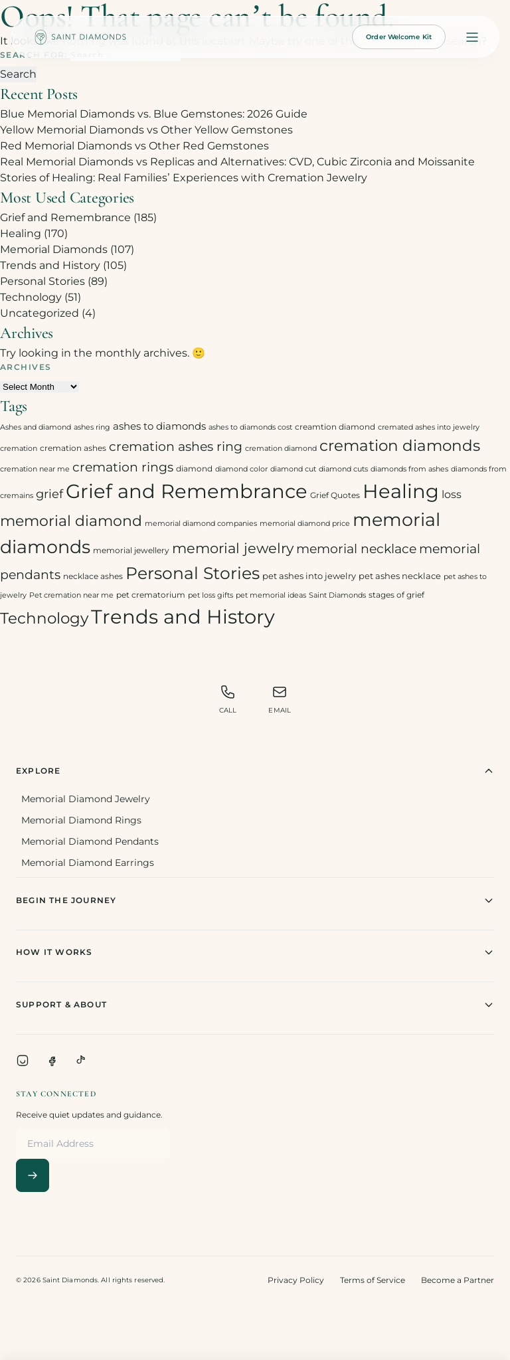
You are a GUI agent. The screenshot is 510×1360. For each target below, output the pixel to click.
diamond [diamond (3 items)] (194, 468)
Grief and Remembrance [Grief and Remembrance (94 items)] (186, 491)
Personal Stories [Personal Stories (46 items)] (193, 572)
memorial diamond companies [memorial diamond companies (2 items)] (201, 523)
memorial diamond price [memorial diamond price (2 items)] (305, 523)
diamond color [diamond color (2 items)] (241, 469)
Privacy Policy (296, 1280)
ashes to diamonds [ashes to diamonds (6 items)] (159, 426)
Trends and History (50, 265)
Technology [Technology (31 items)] (44, 618)
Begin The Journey (255, 900)
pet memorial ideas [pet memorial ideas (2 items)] (271, 595)
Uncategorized (39, 313)
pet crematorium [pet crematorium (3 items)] (150, 595)
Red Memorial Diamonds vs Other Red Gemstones (134, 145)
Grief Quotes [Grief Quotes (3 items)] (335, 495)
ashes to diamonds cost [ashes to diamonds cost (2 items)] (250, 427)
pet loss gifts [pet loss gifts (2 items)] (210, 595)
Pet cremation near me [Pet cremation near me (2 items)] (71, 595)
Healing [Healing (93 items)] (401, 491)
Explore (255, 771)
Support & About (255, 1004)
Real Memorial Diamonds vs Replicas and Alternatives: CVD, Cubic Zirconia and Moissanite (237, 161)
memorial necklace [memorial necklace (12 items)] (356, 548)
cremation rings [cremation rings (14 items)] (122, 467)
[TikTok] (81, 1060)
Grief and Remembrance (65, 217)
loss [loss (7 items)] (452, 494)
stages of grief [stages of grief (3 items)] (396, 595)
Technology (31, 297)
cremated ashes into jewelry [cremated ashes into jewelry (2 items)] (428, 427)
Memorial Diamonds (54, 249)
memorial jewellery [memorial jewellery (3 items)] (131, 550)
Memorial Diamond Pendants (90, 841)
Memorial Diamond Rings (81, 820)
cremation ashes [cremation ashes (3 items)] (73, 448)
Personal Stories (42, 281)
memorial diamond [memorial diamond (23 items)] (71, 520)
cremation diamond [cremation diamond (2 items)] (281, 448)
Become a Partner (457, 1280)
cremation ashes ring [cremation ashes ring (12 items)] (175, 446)
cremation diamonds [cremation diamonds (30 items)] (399, 445)
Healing (20, 233)
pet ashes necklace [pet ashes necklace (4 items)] (400, 575)
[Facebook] (51, 1060)
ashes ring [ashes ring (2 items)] (92, 427)
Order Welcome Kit (399, 37)
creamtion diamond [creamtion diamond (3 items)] (335, 427)
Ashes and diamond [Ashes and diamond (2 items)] (35, 427)
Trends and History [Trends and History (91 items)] (183, 616)
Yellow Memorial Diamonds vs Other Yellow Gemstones (146, 130)
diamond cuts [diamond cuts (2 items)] (343, 469)
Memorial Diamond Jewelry (85, 799)
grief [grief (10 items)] (49, 494)
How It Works (255, 952)
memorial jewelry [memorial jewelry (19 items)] (233, 548)
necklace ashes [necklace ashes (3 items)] (93, 576)
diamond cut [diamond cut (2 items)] (293, 469)
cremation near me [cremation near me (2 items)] (35, 469)
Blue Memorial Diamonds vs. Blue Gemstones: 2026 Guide (153, 114)
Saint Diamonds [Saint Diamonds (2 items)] (337, 595)
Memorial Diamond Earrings (87, 863)
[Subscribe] (32, 1175)
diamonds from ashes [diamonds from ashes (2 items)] (409, 469)
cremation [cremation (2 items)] (18, 448)
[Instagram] (22, 1060)
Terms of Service (372, 1280)
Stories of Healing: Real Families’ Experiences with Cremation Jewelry (183, 177)
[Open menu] (472, 37)
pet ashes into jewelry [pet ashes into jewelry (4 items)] (309, 575)
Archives (26, 367)
